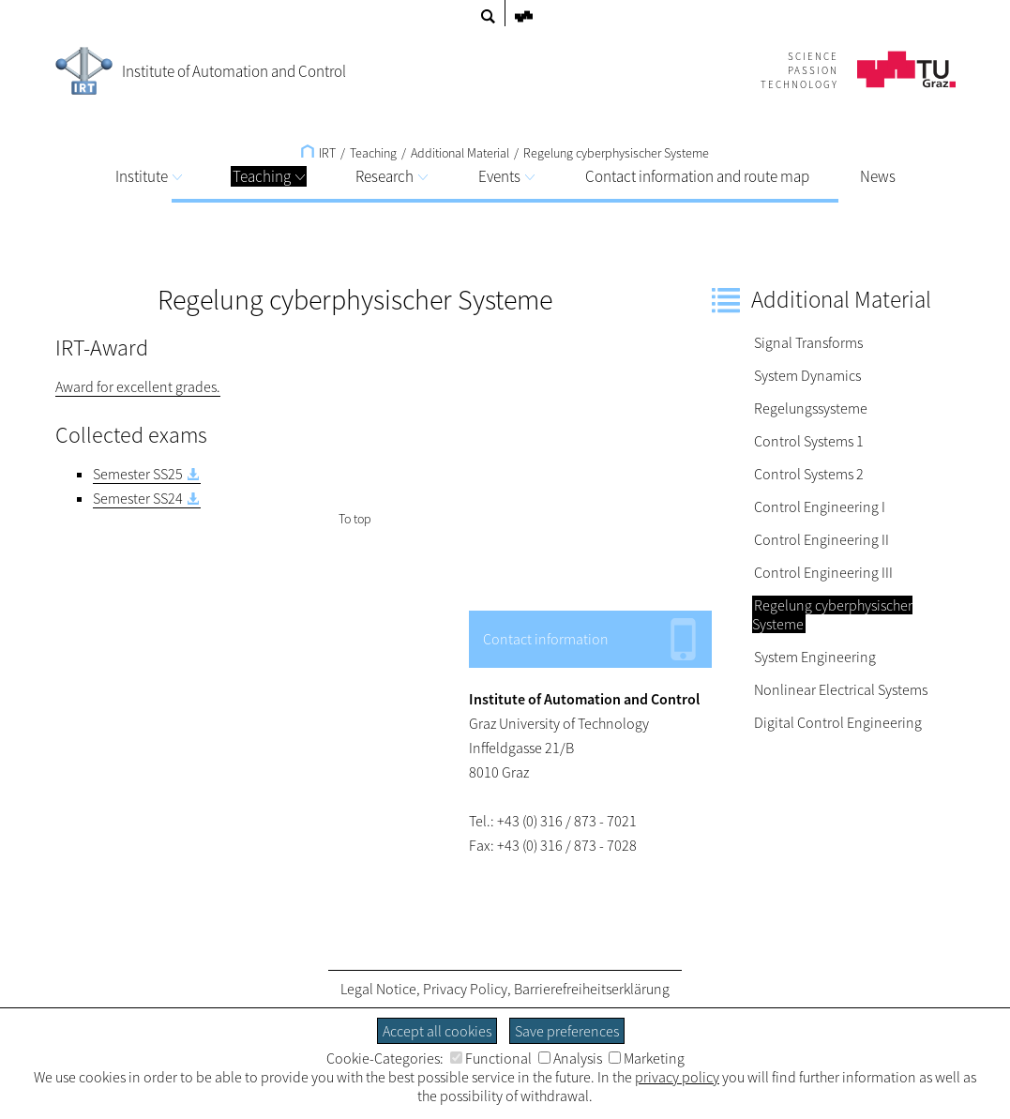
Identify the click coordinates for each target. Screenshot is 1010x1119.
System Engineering (815, 656)
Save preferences (567, 1030)
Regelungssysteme (810, 408)
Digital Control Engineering (838, 722)
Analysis (570, 1058)
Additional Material (460, 152)
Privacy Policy (465, 988)
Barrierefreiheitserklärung (592, 988)
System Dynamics (807, 375)
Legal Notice (378, 988)
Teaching (269, 176)
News (878, 176)
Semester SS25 (138, 473)
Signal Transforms (808, 342)
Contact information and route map (697, 176)
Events (506, 176)
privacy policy (677, 1076)
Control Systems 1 (809, 440)
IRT (318, 152)
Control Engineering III (823, 572)
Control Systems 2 (809, 473)
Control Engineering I (819, 506)
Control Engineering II (821, 539)
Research (391, 176)
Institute (148, 176)
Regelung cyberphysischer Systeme (616, 152)
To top (355, 518)
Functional (491, 1058)
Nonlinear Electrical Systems (840, 689)
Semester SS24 (138, 498)
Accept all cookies (437, 1030)
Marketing (647, 1058)
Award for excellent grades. (137, 386)
